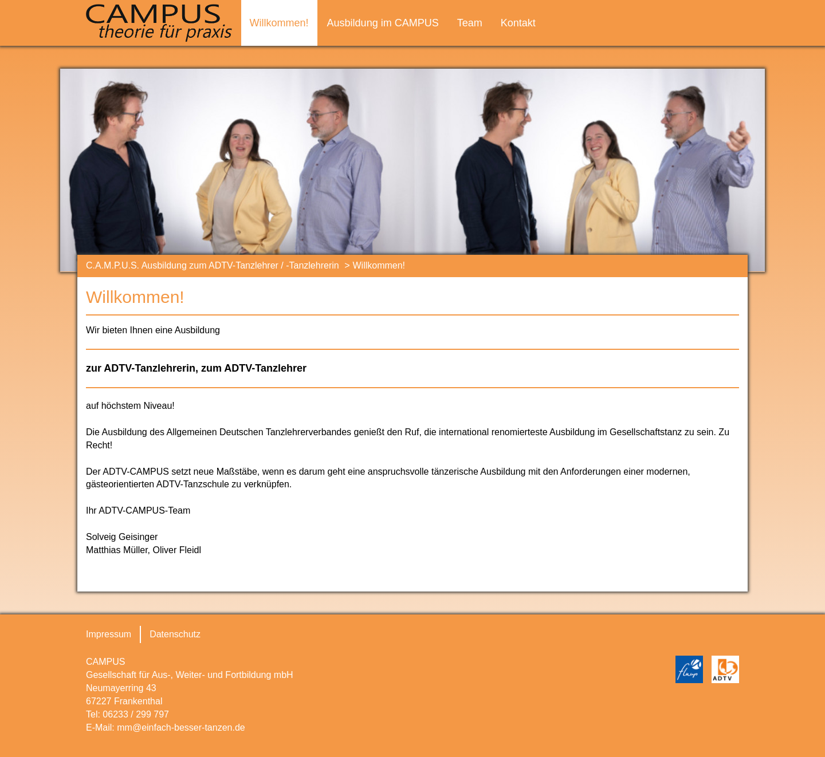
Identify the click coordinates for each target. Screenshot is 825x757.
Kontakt (518, 23)
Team (469, 23)
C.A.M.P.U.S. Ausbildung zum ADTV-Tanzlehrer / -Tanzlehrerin (212, 265)
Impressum (108, 634)
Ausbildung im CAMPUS (383, 23)
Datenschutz (175, 634)
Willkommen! (279, 23)
